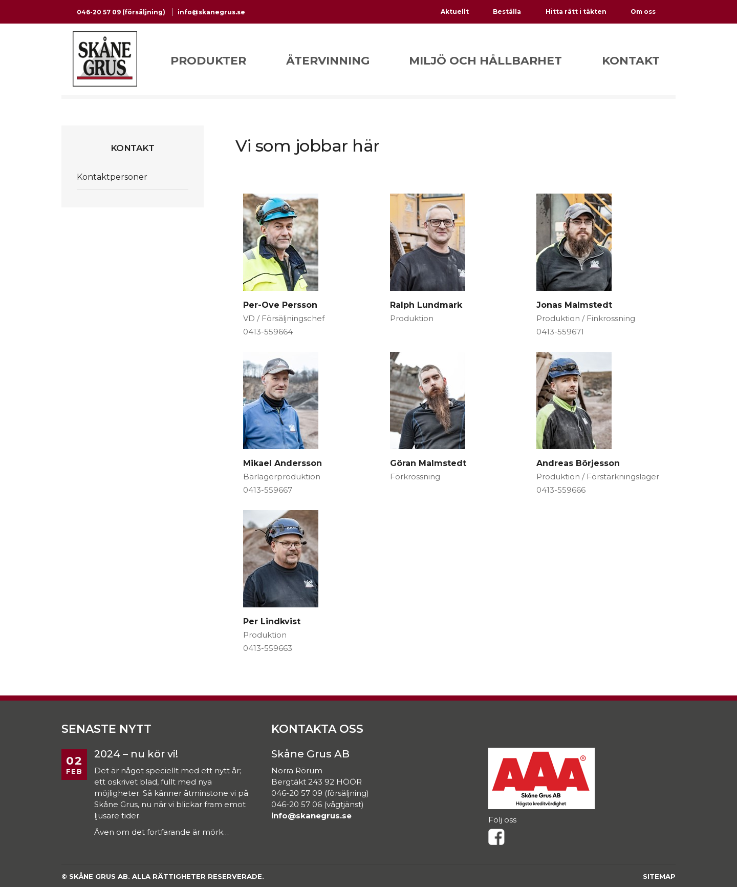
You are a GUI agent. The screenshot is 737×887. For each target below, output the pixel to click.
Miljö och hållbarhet (485, 61)
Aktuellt (455, 11)
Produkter (208, 61)
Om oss (643, 11)
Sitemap (659, 876)
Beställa (507, 11)
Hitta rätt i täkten (576, 11)
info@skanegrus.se (211, 12)
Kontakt (631, 61)
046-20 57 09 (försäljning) (122, 12)
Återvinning (328, 61)
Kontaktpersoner (112, 177)
